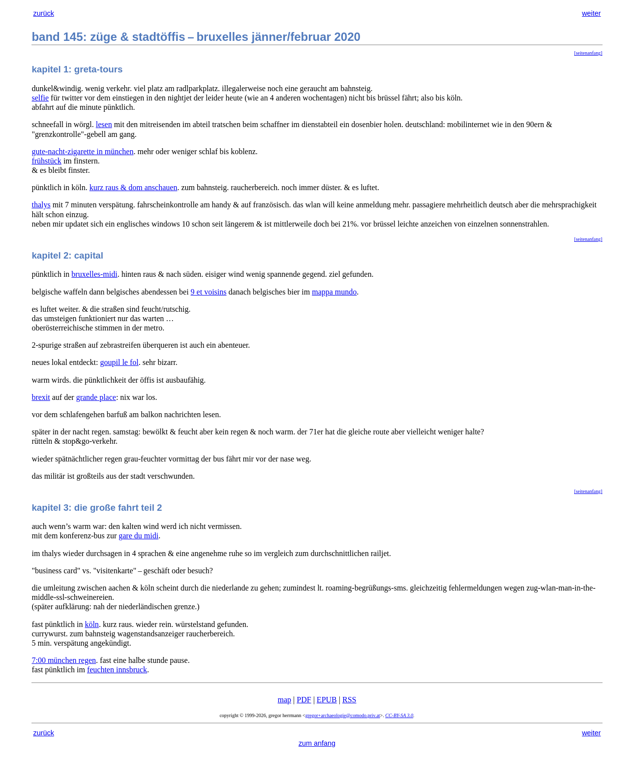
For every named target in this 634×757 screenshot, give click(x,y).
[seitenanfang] (588, 53)
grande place (96, 397)
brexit (40, 397)
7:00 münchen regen (63, 660)
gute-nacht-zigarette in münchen (82, 151)
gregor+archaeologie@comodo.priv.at (342, 715)
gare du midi (138, 535)
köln (91, 624)
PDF (304, 699)
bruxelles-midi (94, 274)
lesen (104, 124)
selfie (40, 98)
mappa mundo (334, 292)
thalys (40, 204)
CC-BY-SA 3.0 (399, 715)
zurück (43, 13)
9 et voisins (209, 292)
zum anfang (317, 743)
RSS (349, 699)
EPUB (327, 699)
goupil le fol (119, 362)
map (285, 699)
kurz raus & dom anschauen (134, 187)
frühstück (46, 161)
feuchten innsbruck (117, 669)
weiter (591, 13)
